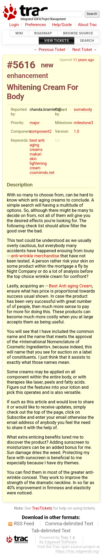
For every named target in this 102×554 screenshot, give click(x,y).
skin (33, 159)
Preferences (35, 24)
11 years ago (83, 59)
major (35, 123)
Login (14, 24)
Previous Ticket (52, 49)
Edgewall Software (61, 542)
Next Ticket (82, 49)
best (33, 140)
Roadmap (43, 33)
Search (87, 41)
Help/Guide (62, 24)
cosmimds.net (42, 172)
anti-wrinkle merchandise (33, 255)
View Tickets (56, 41)
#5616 (21, 65)
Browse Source (78, 33)
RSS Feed (24, 523)
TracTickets (42, 508)
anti (41, 140)
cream (35, 168)
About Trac (87, 24)
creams (36, 149)
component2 (41, 131)
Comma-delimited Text (69, 523)
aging (34, 145)
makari (36, 154)
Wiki (19, 33)
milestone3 (83, 123)
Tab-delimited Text (51, 530)
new (47, 65)
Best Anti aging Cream (68, 286)
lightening (38, 163)
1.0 (76, 131)
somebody (83, 109)
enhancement (27, 76)
